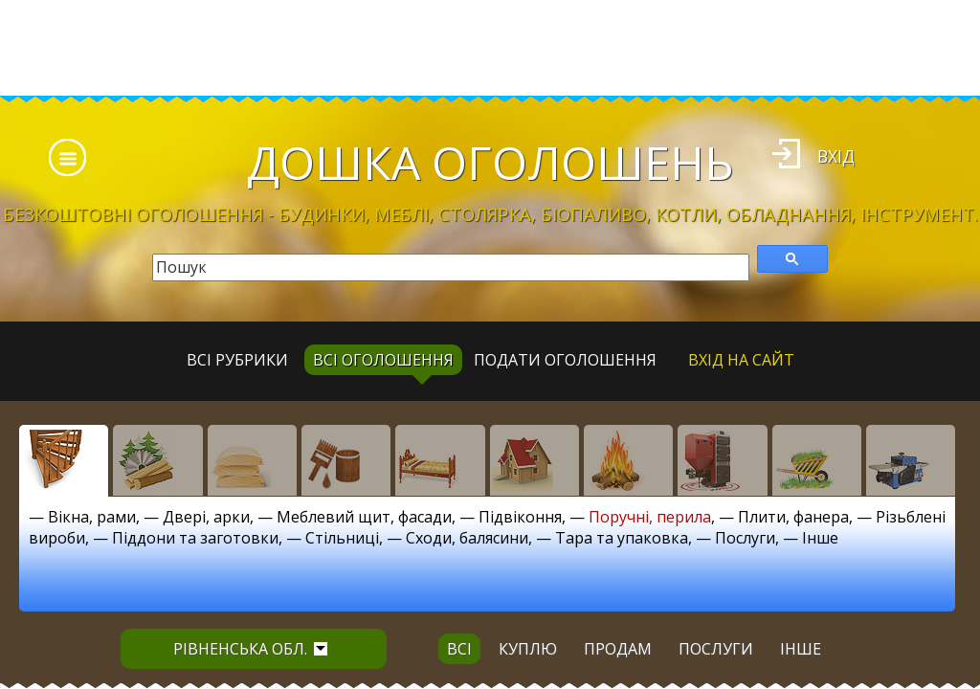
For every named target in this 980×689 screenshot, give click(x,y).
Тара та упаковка (621, 537)
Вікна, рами (92, 516)
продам (618, 648)
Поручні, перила (650, 516)
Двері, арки (206, 516)
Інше (820, 537)
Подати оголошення (565, 359)
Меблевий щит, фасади (364, 516)
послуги (716, 648)
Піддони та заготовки (195, 537)
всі (459, 648)
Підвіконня (520, 516)
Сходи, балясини (467, 537)
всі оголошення (383, 359)
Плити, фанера (793, 516)
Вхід (836, 155)
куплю (528, 648)
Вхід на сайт (741, 359)
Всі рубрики (237, 359)
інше (800, 648)
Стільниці (342, 537)
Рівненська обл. (250, 648)
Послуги (745, 537)
